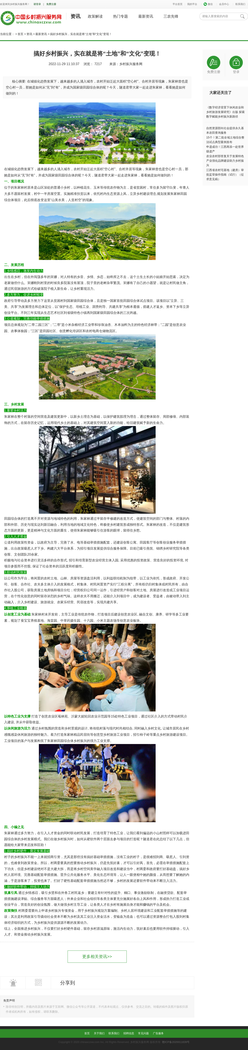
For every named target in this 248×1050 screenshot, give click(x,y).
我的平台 (192, 4)
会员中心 (224, 4)
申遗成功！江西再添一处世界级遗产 (225, 149)
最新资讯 (145, 16)
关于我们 (99, 1033)
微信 (208, 4)
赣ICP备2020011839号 (176, 1042)
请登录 (37, 4)
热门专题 (120, 16)
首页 (20, 34)
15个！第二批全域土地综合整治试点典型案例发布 (225, 140)
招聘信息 (128, 1033)
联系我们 (240, 4)
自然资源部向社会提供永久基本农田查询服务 (225, 130)
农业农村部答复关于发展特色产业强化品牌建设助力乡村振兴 (225, 160)
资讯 (75, 16)
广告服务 (158, 1033)
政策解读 (95, 16)
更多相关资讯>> (97, 956)
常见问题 (143, 1033)
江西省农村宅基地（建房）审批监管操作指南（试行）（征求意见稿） (225, 174)
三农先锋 (170, 16)
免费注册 (51, 4)
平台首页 (177, 4)
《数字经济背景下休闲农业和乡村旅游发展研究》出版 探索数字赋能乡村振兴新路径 (225, 112)
